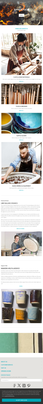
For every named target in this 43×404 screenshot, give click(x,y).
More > (21, 286)
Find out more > (21, 228)
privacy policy (10, 394)
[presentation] (3, 13)
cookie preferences (9, 396)
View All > (21, 81)
